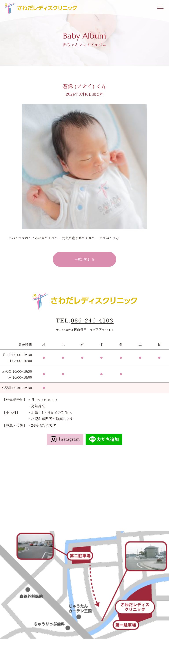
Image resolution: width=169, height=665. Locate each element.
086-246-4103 (92, 320)
